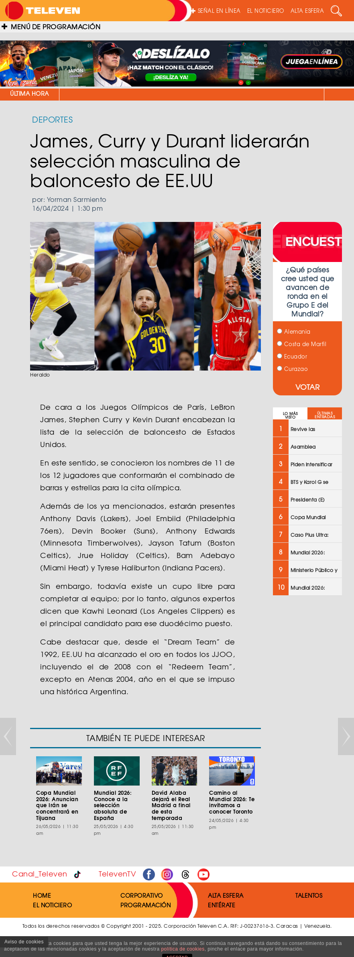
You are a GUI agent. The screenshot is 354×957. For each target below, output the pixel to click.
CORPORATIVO (141, 895)
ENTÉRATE (221, 905)
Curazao (292, 369)
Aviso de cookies (24, 942)
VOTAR (307, 386)
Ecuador (292, 356)
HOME (42, 895)
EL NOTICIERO (265, 10)
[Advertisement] (307, 730)
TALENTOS (308, 895)
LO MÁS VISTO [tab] (290, 415)
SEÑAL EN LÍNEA (216, 10)
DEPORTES (52, 119)
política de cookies (182, 949)
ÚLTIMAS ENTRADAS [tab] (325, 415)
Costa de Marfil (301, 344)
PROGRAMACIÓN (145, 905)
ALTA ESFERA (307, 10)
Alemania (294, 331)
